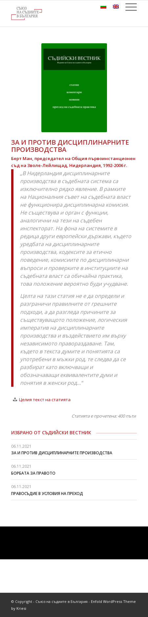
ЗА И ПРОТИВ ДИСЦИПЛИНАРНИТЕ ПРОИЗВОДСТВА (61, 453)
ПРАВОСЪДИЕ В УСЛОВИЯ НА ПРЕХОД (47, 493)
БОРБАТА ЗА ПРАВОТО (33, 473)
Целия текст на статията (45, 399)
